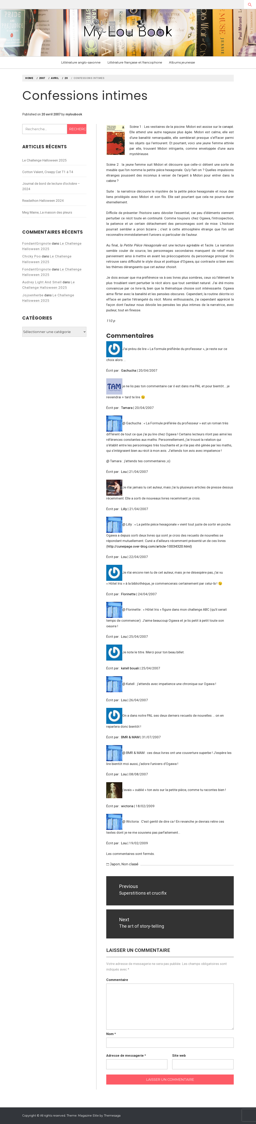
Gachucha (128, 370)
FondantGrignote (36, 243)
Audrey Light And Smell (42, 282)
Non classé (129, 864)
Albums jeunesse (182, 62)
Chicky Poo (31, 256)
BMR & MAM (130, 737)
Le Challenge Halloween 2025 (44, 160)
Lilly (124, 509)
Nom (111, 1034)
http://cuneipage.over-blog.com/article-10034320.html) (149, 546)
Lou (124, 472)
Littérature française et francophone (134, 62)
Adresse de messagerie (126, 1055)
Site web (179, 1055)
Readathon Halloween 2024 (43, 201)
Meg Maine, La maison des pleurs (47, 212)
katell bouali (130, 668)
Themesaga (112, 1115)
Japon (115, 864)
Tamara (127, 408)
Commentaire (117, 980)
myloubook (74, 114)
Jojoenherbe (33, 295)
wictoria (127, 806)
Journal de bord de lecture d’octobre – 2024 (51, 186)
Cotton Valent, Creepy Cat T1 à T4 (47, 172)
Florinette (128, 594)
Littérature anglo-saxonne (81, 62)
